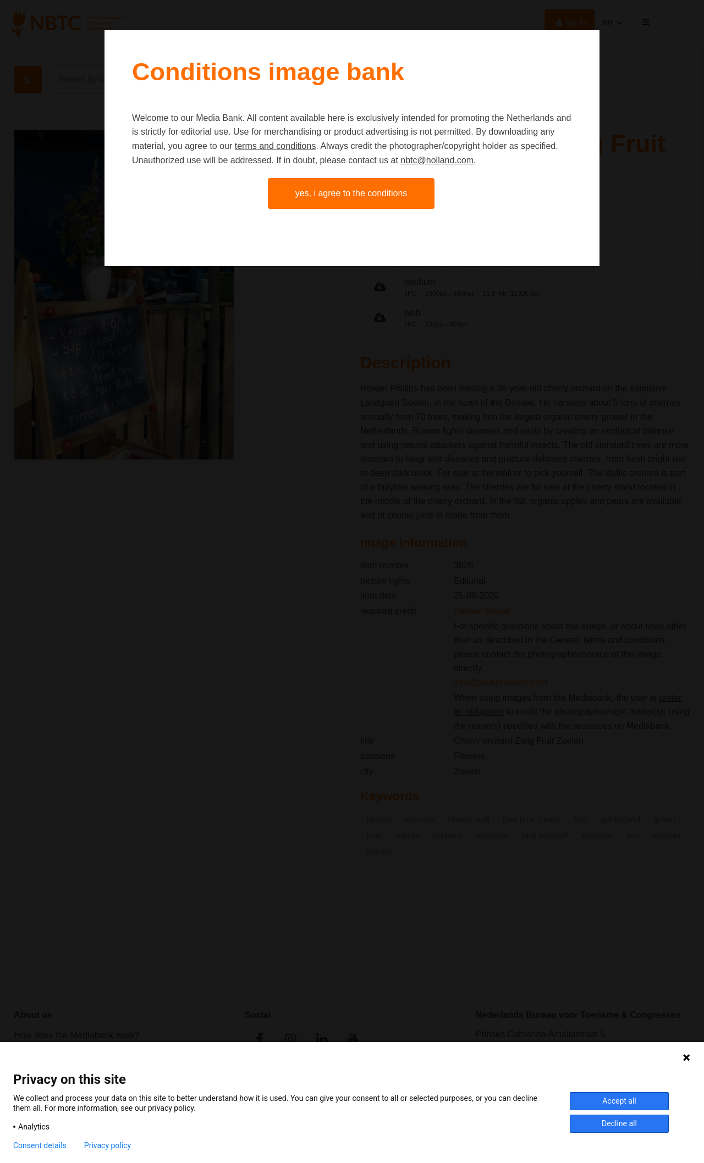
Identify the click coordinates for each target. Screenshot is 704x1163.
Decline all (619, 1123)
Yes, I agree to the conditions (351, 193)
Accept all (619, 1100)
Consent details (40, 1145)
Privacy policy (107, 1145)
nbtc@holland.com (437, 160)
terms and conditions (275, 146)
